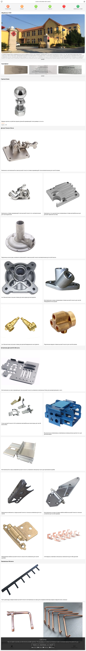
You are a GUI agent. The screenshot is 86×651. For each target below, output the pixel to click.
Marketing (51, 647)
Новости (50, 8)
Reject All (51, 644)
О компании (8, 8)
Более (42, 59)
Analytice (40, 647)
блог (36, 8)
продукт (22, 8)
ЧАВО (64, 8)
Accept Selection (43, 644)
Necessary (34, 647)
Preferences (46, 647)
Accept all (34, 644)
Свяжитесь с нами (78, 8)
